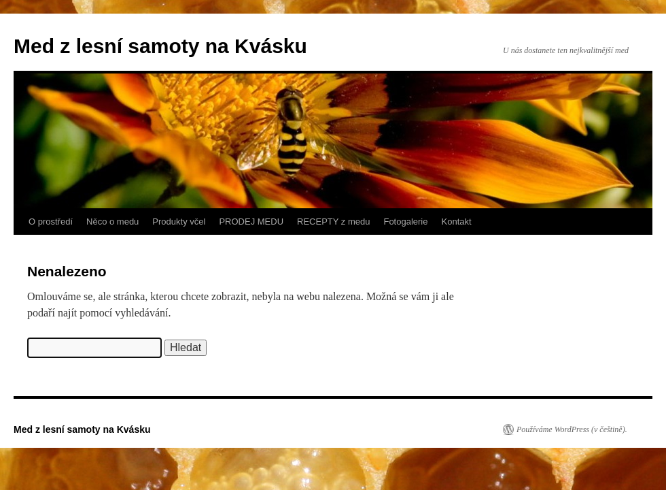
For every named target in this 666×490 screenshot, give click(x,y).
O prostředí (51, 221)
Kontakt (457, 221)
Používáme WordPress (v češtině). (571, 429)
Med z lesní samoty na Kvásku (160, 46)
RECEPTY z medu (333, 221)
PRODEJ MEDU (251, 221)
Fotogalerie (405, 221)
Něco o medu (112, 221)
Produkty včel (178, 221)
